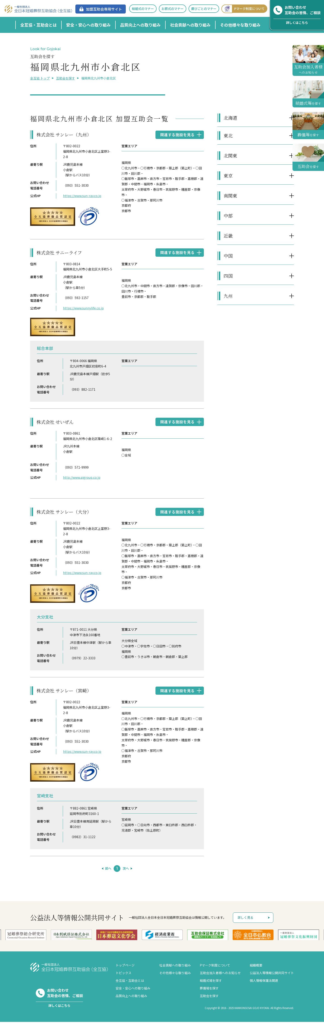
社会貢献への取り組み (190, 25)
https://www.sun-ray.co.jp (82, 196)
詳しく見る (245, 918)
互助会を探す (65, 78)
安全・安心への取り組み (88, 25)
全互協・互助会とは (38, 25)
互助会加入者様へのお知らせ (220, 974)
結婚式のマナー (143, 8)
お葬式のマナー (173, 8)
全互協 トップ (40, 78)
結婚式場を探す (211, 981)
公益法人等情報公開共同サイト (272, 974)
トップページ (125, 966)
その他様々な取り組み (240, 25)
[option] (162, 936)
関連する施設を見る (176, 135)
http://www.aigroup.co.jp (81, 478)
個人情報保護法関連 (264, 981)
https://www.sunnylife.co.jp (83, 308)
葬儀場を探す (209, 989)
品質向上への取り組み (140, 25)
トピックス (123, 974)
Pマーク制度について (243, 9)
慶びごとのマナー (203, 8)
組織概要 (256, 966)
